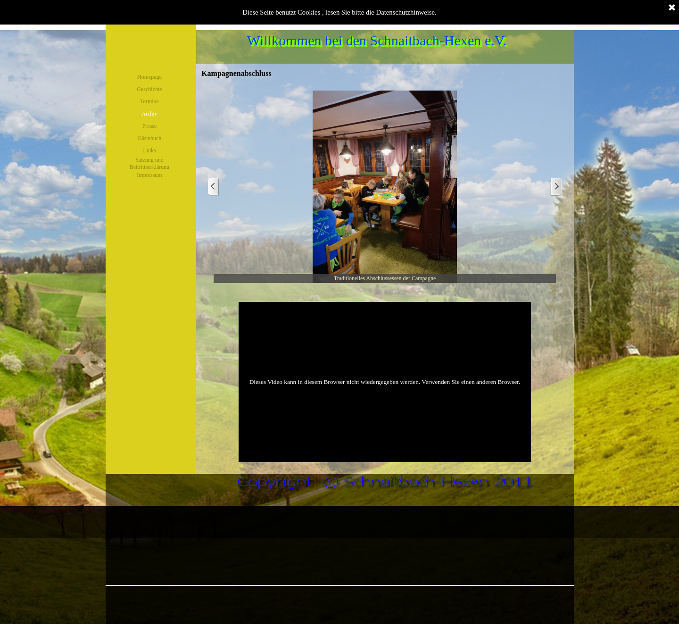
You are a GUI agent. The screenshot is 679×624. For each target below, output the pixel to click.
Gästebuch (150, 138)
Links (149, 150)
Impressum (149, 175)
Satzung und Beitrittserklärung (150, 163)
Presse (149, 126)
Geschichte (149, 89)
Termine (149, 101)
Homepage (149, 77)
